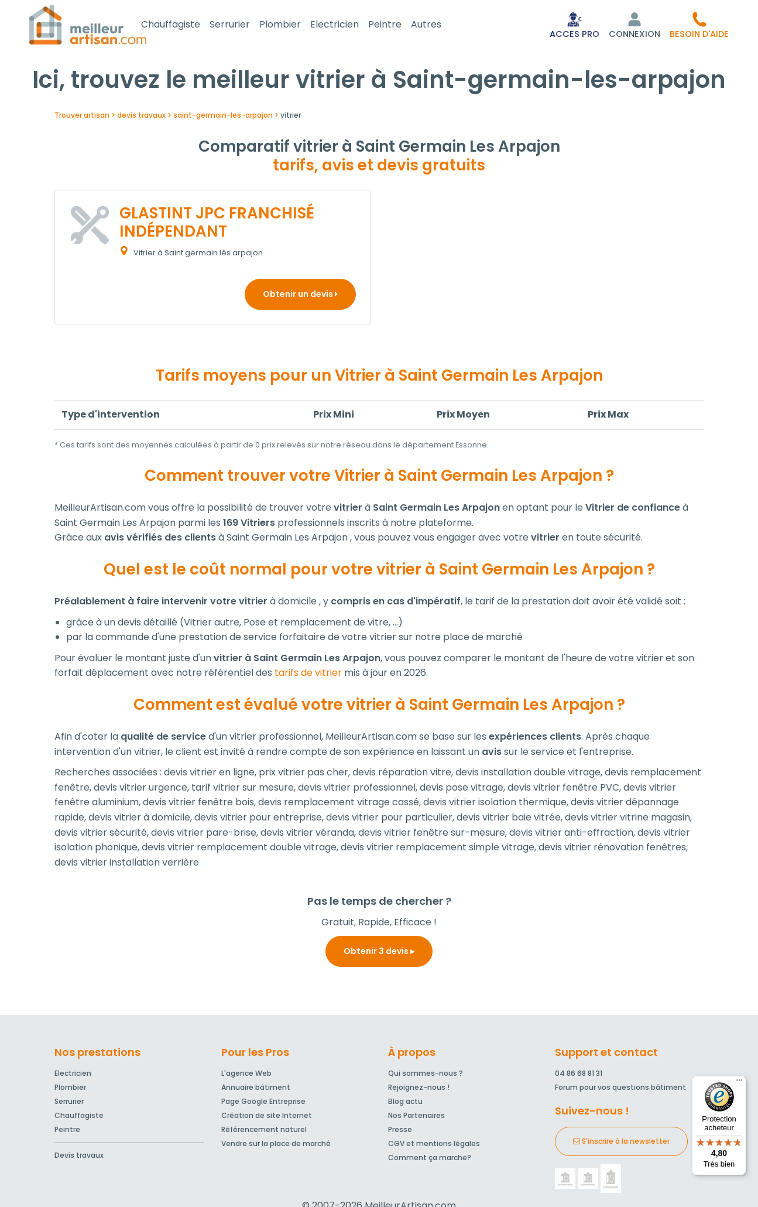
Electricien (348, 25)
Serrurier (244, 25)
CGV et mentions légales (434, 1146)
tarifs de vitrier (308, 675)
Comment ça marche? (429, 1160)
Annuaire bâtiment (255, 1090)
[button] (699, 25)
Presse (400, 1132)
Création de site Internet (266, 1118)
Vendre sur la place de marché (276, 1146)
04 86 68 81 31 (578, 1076)
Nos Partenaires (416, 1118)
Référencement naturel (264, 1132)
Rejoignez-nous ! (419, 1090)
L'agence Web (246, 1076)
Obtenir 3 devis (379, 953)
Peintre (399, 25)
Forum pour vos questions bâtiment (620, 1090)
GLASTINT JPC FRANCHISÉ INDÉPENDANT (216, 224)
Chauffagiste (184, 25)
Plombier (294, 25)
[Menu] (739, 1083)
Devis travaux (79, 1157)
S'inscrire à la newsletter (621, 1143)
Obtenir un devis (300, 296)
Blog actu (405, 1104)
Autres (440, 25)
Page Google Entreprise (263, 1104)
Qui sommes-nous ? (425, 1076)
